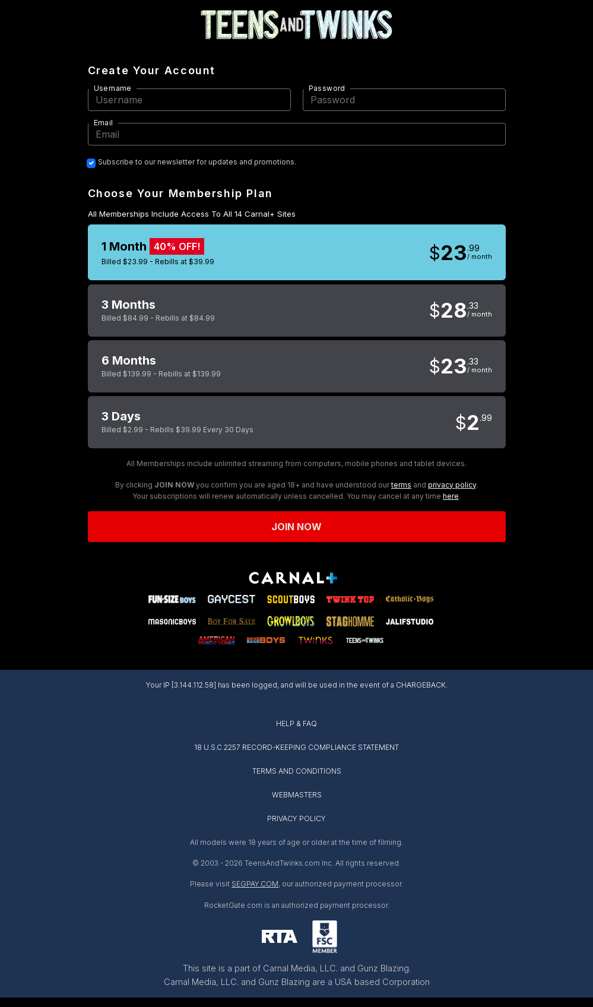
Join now (296, 527)
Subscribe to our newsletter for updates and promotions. (197, 162)
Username (113, 88)
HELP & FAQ (296, 723)
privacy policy (452, 484)
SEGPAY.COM (255, 883)
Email (103, 122)
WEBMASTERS (297, 794)
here (451, 496)
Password (327, 88)
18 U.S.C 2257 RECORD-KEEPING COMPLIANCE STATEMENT (296, 747)
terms (401, 484)
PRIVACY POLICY (296, 818)
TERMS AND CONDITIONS (296, 771)
